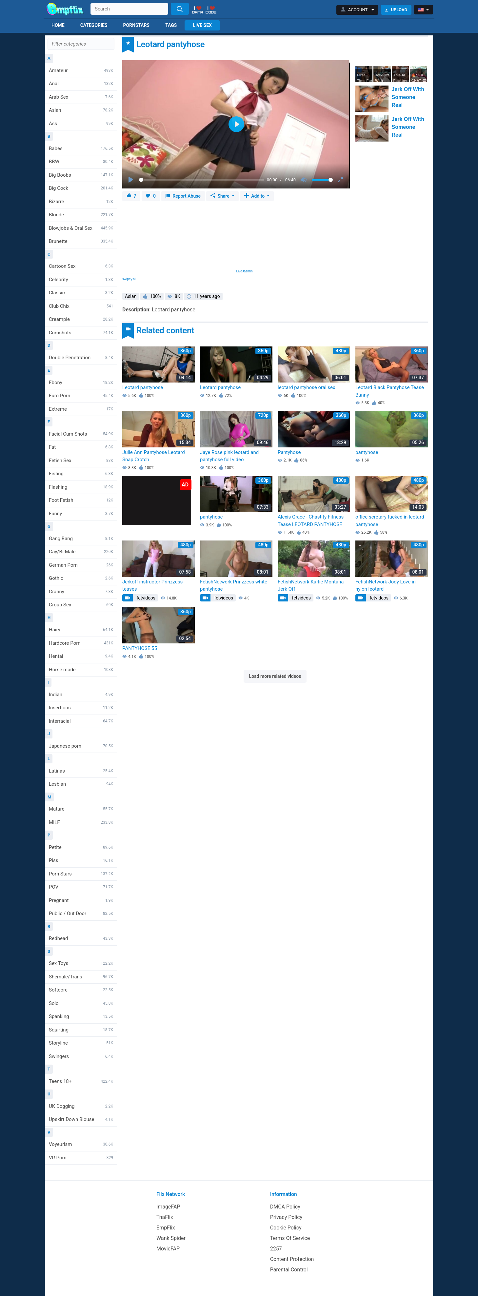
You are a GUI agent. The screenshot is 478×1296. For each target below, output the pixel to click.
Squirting (81, 1030)
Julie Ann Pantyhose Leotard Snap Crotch (153, 456)
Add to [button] (255, 196)
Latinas (81, 771)
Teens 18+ (81, 1081)
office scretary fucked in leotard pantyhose (389, 520)
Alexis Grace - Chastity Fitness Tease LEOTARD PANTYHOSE (311, 520)
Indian (81, 694)
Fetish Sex (81, 460)
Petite (81, 847)
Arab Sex (81, 97)
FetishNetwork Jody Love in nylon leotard (385, 585)
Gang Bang (81, 538)
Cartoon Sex (81, 266)
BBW (81, 162)
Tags (171, 25)
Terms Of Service (290, 1238)
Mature (81, 809)
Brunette (81, 241)
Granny (81, 592)
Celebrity (81, 280)
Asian (81, 110)
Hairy (81, 630)
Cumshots (81, 333)
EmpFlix (165, 1228)
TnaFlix (164, 1217)
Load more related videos (275, 676)
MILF (81, 822)
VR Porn (81, 1158)
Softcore (81, 990)
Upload (396, 9)
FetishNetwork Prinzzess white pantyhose (233, 585)
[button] (357, 10)
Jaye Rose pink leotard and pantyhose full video (229, 456)
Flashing (81, 487)
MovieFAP (168, 1249)
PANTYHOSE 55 (139, 648)
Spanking (81, 1016)
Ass (81, 124)
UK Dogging (81, 1106)
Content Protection (292, 1259)
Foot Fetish (81, 500)
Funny (81, 514)
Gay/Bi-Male (81, 552)
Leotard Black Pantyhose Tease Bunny (389, 391)
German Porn (81, 565)
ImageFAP (168, 1207)
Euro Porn (81, 396)
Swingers (81, 1056)
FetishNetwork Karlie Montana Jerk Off (311, 585)
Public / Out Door (81, 913)
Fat (81, 447)
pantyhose (366, 452)
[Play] (131, 180)
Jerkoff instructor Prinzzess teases (152, 585)
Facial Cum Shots (81, 434)
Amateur (81, 70)
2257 (276, 1249)
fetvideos (145, 597)
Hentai (81, 656)
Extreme (81, 409)
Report (183, 196)
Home (58, 25)
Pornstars (136, 25)
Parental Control (289, 1270)
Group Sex (81, 605)
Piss (81, 860)
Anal (81, 84)
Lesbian (81, 784)
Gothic (81, 578)
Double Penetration (81, 358)
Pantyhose (289, 452)
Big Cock (81, 188)
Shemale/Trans (81, 977)
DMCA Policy (285, 1207)
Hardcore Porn (81, 643)
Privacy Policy (286, 1217)
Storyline (81, 1043)
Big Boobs (81, 175)
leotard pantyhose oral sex (306, 387)
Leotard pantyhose (142, 387)
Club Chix (81, 306)
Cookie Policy (286, 1228)
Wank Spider (171, 1238)
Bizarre (81, 202)
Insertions (81, 708)
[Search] (180, 9)
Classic (81, 293)
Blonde (81, 215)
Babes (81, 148)
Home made (81, 670)
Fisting (81, 474)
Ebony (81, 382)
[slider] (201, 180)
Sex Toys (81, 963)
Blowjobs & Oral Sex (81, 228)
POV (81, 887)
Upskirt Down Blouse (81, 1119)
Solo (81, 1003)
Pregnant (81, 900)
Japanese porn (81, 746)
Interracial (81, 721)
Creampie (81, 319)
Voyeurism (81, 1144)
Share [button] (220, 196)
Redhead (81, 938)
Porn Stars (81, 874)
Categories (94, 25)
